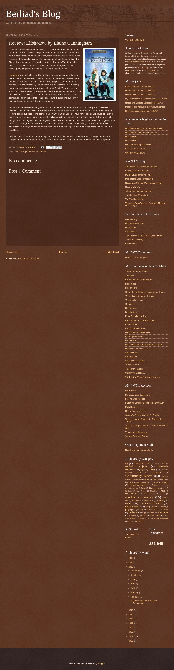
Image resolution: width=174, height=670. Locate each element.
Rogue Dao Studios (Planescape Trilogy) (144, 183)
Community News (138, 476)
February (135, 597)
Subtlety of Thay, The (135, 361)
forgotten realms (30, 151)
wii (149, 518)
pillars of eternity (159, 507)
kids (137, 491)
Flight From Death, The (135, 316)
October (135, 575)
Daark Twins (131, 308)
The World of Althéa (134, 199)
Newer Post (13, 252)
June (133, 579)
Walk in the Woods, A (135, 373)
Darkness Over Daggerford (137, 395)
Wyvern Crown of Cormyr (136, 436)
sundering (155, 515)
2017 (131, 558)
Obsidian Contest (151, 503)
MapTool (153, 491)
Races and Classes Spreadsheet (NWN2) (144, 103)
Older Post (112, 252)
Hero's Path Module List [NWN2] (140, 90)
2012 (131, 618)
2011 (131, 623)
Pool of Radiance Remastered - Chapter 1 (144, 344)
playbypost (130, 509)
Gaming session (156, 488)
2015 (131, 567)
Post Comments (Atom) (29, 258)
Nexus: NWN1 (131, 136)
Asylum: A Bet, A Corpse (136, 271)
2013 (131, 614)
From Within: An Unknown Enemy (140, 320)
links (144, 491)
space (133, 516)
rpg (145, 513)
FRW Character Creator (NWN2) (140, 86)
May (133, 583)
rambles (164, 509)
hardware (128, 491)
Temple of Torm (132, 364)
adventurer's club (141, 464)
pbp (147, 507)
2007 (131, 636)
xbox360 (139, 521)
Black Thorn (130, 391)
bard (163, 464)
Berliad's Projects (136, 466)
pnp (141, 510)
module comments (139, 497)
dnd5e (163, 479)
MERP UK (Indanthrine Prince (139, 175)
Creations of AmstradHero (137, 170)
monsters (136, 501)
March (134, 592)
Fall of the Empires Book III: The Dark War (144, 403)
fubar (143, 488)
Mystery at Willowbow (135, 328)
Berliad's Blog (33, 13)
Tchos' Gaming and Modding (138, 191)
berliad (130, 70)
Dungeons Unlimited (134, 223)
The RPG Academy (134, 240)
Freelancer (158, 485)
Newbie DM (130, 227)
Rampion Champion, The (136, 348)
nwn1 (160, 500)
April (133, 588)
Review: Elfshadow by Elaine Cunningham (143, 601)
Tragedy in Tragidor (134, 369)
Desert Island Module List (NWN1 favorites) (145, 107)
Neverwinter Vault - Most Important (141, 132)
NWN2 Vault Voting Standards (139, 450)
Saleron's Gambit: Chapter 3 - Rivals (142, 415)
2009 (131, 627)
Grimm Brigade (132, 324)
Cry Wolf (129, 304)
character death (133, 472)
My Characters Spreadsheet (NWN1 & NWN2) (146, 99)
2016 (131, 562)
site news (163, 512)
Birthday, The (131, 288)
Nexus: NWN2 (131, 140)
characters (156, 472)
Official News (132, 506)
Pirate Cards (131, 340)
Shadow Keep (131, 352)
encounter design (142, 482)
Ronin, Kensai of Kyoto (135, 411)
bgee (143, 470)
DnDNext (129, 482)
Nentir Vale (148, 501)
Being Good (130, 284)
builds (163, 470)
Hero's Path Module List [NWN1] (140, 95)
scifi (152, 513)
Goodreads (151, 70)
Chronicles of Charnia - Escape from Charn (145, 292)
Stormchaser (131, 357)
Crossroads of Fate (134, 300)
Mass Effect (149, 494)
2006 (131, 641)
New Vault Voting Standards (138, 145)
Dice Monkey (131, 219)
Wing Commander (160, 518)
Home (63, 252)
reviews (42, 151)
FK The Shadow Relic (135, 399)
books (19, 151)
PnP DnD (151, 509)
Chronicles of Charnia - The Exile (140, 296)
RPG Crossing (142, 67)
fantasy (165, 482)
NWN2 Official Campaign (136, 258)
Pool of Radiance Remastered (139, 179)
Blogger (101, 664)
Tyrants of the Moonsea (136, 432)
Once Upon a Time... (134, 336)
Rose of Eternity (132, 187)
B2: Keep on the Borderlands (138, 280)
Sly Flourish (130, 231)
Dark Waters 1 (131, 312)
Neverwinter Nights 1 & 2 (139, 62)
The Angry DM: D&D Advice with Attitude (143, 236)
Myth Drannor (131, 407)
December (136, 570)
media (162, 494)
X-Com (130, 521)
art (156, 464)
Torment (142, 518)
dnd (154, 479)
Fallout (155, 482)
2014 (131, 610)
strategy (143, 516)
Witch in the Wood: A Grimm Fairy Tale (142, 377)
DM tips (146, 479)
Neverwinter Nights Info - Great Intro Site (144, 128)
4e (126, 463)
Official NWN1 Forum (135, 149)
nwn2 (128, 503)
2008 (131, 632)
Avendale (129, 276)
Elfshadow (14, 75)
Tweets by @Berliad (134, 40)
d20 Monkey (130, 244)
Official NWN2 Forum (135, 153)
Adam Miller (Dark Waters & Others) (141, 167)
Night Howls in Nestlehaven (137, 332)
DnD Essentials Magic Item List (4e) (141, 111)
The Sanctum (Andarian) (136, 195)
